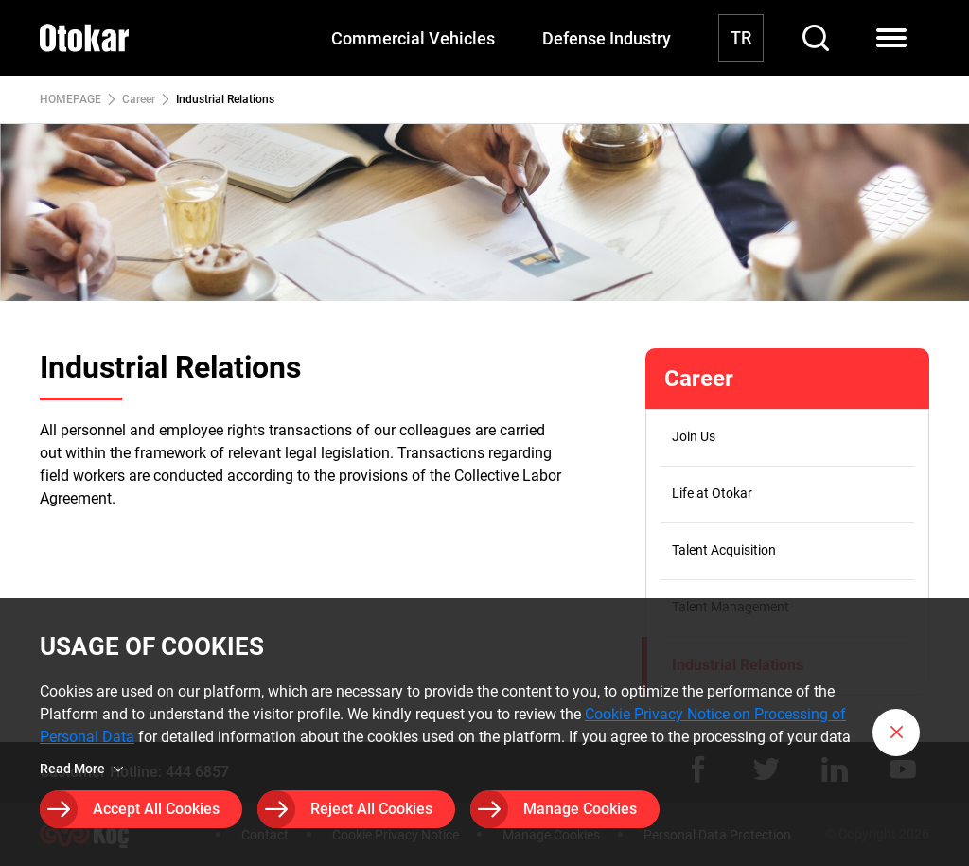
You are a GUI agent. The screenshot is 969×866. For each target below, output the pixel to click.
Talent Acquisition (724, 549)
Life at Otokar (712, 493)
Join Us (693, 436)
